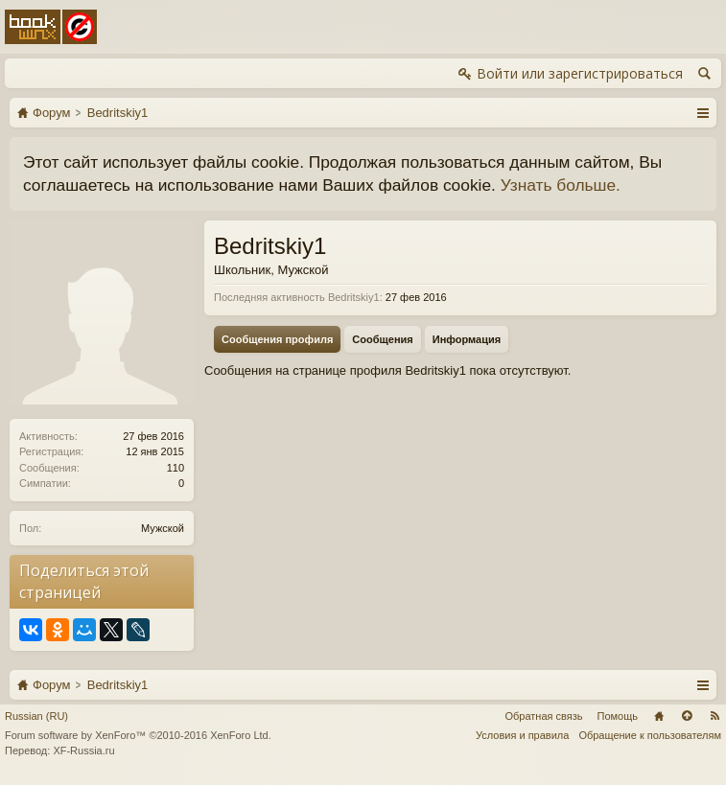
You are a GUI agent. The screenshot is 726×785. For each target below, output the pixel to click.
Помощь (618, 716)
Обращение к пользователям (649, 735)
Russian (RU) (36, 716)
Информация (467, 339)
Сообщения (382, 339)
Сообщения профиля (277, 339)
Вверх (686, 716)
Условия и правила (522, 735)
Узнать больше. (561, 185)
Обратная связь (543, 716)
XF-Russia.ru (83, 750)
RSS (714, 716)
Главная (659, 716)
